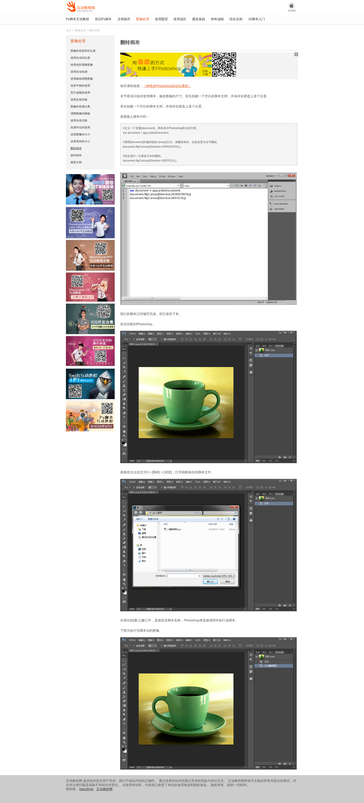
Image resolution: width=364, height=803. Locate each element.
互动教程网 (104, 789)
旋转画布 (76, 155)
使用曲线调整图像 (82, 78)
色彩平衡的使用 (80, 85)
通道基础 (198, 19)
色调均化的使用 (80, 127)
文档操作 (123, 19)
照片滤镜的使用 (80, 92)
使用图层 (161, 19)
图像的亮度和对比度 (83, 50)
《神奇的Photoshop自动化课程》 (167, 86)
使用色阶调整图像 (82, 64)
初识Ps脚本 (103, 19)
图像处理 (142, 19)
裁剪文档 (76, 162)
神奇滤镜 (217, 19)
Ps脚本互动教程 (77, 19)
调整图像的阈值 (80, 113)
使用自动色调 (79, 71)
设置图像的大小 (80, 134)
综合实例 (235, 19)
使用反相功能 (79, 99)
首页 (69, 30)
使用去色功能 (79, 120)
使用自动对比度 (80, 57)
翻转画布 (76, 148)
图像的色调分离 (80, 106)
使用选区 (179, 19)
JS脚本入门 (256, 19)
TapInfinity (86, 789)
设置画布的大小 (80, 141)
